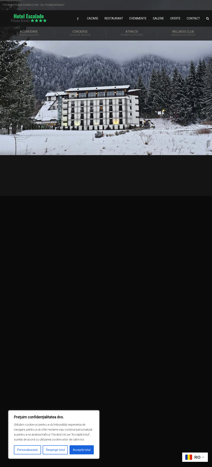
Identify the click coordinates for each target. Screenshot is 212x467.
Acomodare (28, 33)
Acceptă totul (81, 449)
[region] (53, 434)
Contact (193, 18)
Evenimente (138, 18)
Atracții (131, 33)
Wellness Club (183, 33)
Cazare (92, 18)
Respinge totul (55, 449)
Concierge (80, 33)
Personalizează (27, 449)
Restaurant (114, 18)
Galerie (158, 18)
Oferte (175, 18)
